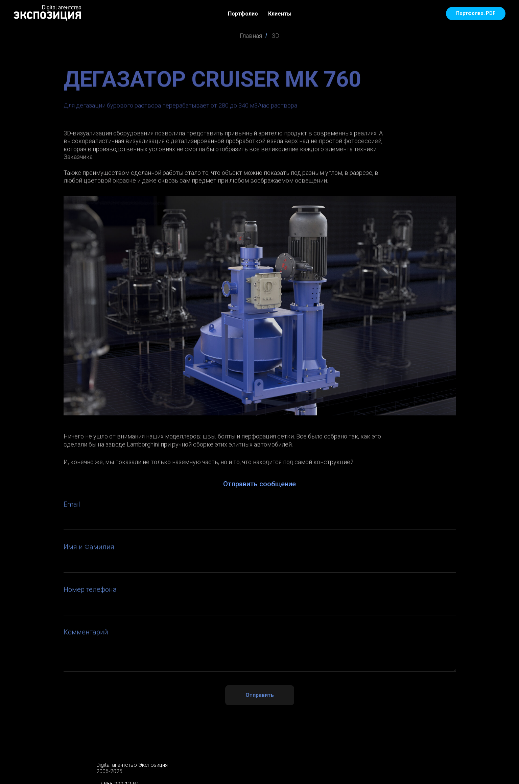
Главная (251, 35)
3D (275, 35)
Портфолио (243, 13)
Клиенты (279, 13)
